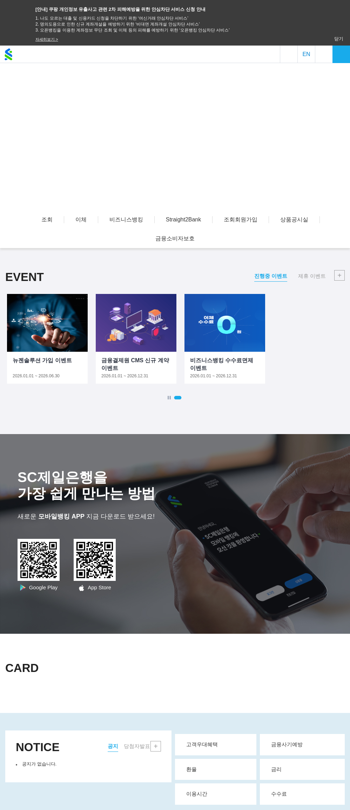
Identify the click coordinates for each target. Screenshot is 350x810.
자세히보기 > (46, 39)
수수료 (305, 793)
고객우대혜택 (218, 744)
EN (306, 54)
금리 (305, 769)
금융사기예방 (305, 744)
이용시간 (218, 793)
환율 (218, 769)
